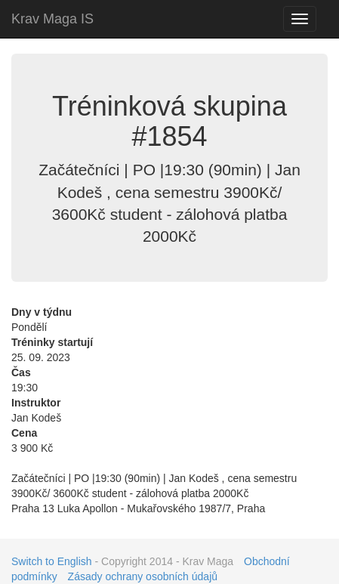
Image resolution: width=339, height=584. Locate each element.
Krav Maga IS (52, 18)
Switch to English (51, 561)
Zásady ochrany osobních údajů (142, 576)
